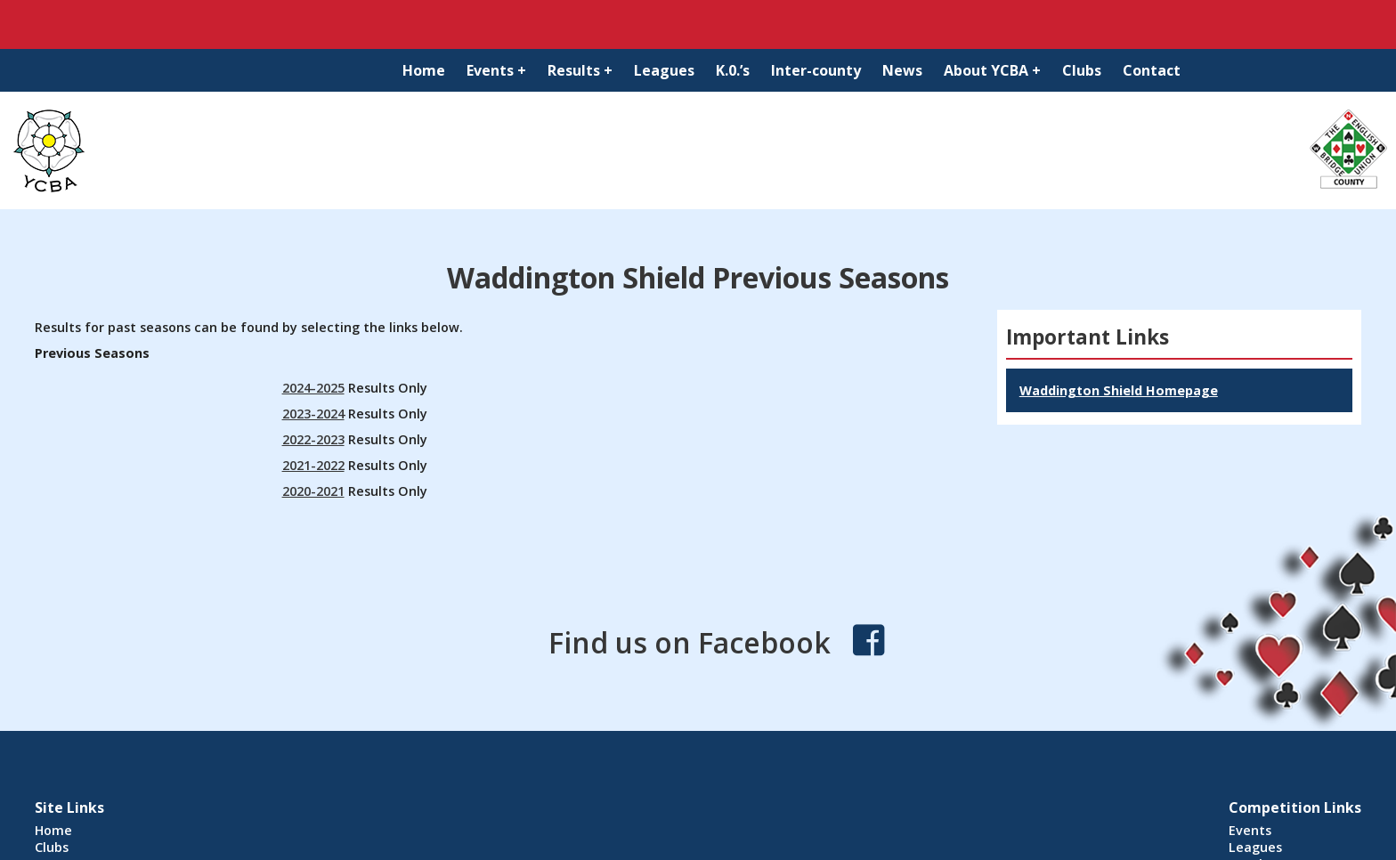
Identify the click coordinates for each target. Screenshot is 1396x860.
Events (1250, 830)
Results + (580, 70)
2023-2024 (313, 413)
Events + (496, 70)
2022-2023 (313, 439)
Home (423, 70)
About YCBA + (992, 70)
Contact (1152, 70)
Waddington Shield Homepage (1118, 390)
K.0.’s (733, 70)
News (902, 70)
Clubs (1081, 70)
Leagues (664, 70)
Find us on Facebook (689, 642)
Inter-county (816, 70)
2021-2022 (313, 465)
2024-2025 (313, 387)
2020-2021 (313, 491)
